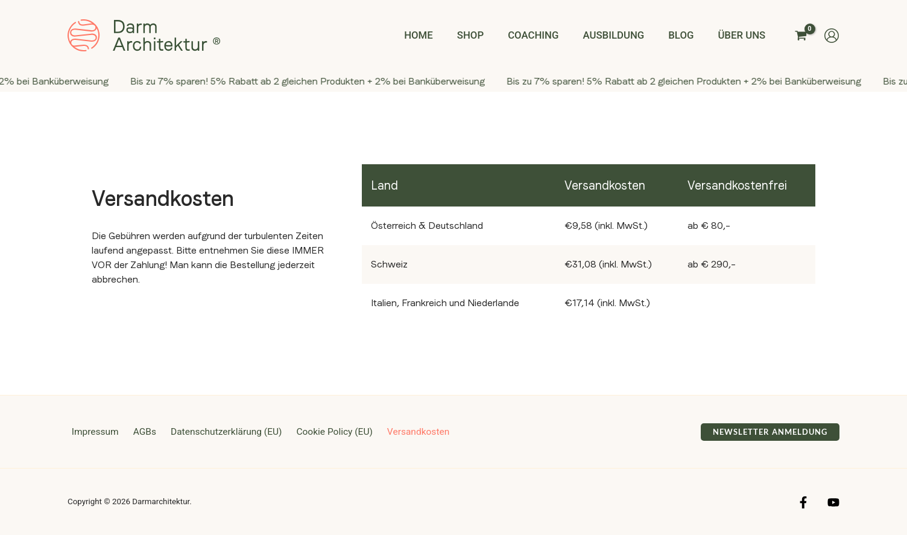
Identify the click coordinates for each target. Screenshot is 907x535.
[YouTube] (833, 502)
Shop (488, 35)
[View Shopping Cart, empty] (800, 35)
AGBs (138, 431)
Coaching (547, 35)
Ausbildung (623, 35)
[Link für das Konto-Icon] (831, 35)
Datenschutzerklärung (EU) (216, 431)
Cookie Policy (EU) (322, 431)
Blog (687, 35)
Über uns (744, 35)
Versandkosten (404, 431)
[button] (770, 432)
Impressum (92, 431)
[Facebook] (803, 502)
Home (439, 35)
